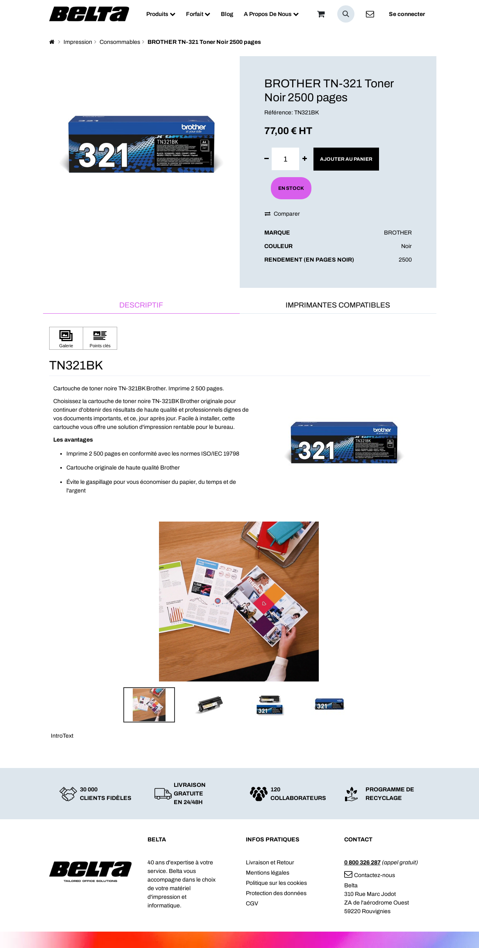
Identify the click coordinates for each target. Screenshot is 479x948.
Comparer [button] (282, 214)
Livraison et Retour (270, 862)
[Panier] (321, 14)
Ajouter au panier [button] (346, 159)
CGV (252, 903)
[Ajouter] (304, 159)
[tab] (141, 306)
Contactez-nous (369, 875)
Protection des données (276, 893)
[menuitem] (161, 14)
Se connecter (407, 14)
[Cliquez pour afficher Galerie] (66, 338)
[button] (345, 14)
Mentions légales (267, 873)
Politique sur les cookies (276, 883)
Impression (78, 42)
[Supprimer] (266, 159)
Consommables (120, 42)
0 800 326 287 (362, 862)
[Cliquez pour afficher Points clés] (100, 338)
